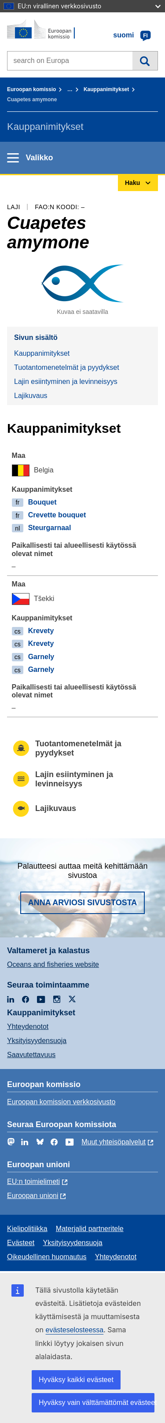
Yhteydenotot (27, 1026)
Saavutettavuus (31, 1054)
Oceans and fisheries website (53, 964)
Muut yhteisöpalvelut (113, 1142)
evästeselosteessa (75, 1330)
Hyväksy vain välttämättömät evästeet (96, 1402)
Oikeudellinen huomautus (47, 1257)
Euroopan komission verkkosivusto (61, 1102)
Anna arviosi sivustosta (82, 902)
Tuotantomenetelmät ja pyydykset (66, 367)
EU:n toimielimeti (33, 1181)
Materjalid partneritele (90, 1228)
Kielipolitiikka (27, 1228)
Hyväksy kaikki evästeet (76, 1379)
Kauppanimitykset (106, 89)
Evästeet (20, 1242)
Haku (145, 61)
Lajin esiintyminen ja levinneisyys (65, 381)
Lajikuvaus (31, 395)
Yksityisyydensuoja (36, 1040)
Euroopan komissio (31, 89)
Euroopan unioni (33, 1195)
